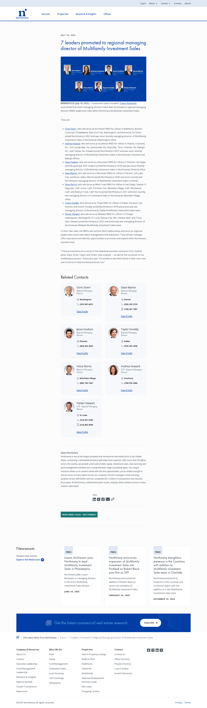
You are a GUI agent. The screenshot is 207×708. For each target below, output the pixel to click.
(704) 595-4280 (130, 383)
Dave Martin (71, 173)
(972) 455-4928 (130, 345)
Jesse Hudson (71, 162)
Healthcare (87, 664)
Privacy (178, 702)
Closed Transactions (26, 686)
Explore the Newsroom (28, 559)
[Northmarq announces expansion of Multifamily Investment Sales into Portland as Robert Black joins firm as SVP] (125, 574)
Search (187, 3)
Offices (107, 14)
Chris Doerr (71, 128)
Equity (52, 659)
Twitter (161, 650)
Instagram (152, 650)
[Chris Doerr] (84, 287)
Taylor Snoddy (72, 202)
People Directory (122, 664)
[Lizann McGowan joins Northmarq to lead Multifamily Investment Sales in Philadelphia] (80, 572)
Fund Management (58, 664)
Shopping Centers (91, 691)
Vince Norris (71, 184)
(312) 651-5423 (86, 420)
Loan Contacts (121, 668)
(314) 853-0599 (86, 424)
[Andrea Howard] (131, 366)
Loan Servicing (56, 673)
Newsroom (21, 691)
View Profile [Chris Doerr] (82, 311)
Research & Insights (86, 14)
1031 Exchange (56, 678)
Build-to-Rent (88, 659)
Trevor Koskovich (128, 103)
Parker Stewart (72, 213)
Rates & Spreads (24, 682)
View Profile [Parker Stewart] (82, 431)
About (152, 3)
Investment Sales (57, 668)
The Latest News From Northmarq (40, 637)
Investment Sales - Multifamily (79, 514)
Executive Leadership (26, 664)
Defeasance (55, 683)
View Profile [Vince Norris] (82, 390)
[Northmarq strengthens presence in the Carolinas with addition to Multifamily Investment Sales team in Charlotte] (169, 576)
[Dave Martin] (128, 287)
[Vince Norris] (84, 366)
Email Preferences (123, 673)
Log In (143, 3)
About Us (21, 654)
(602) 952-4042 (86, 345)
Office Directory (122, 659)
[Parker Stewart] (86, 403)
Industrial (86, 668)
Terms (187, 702)
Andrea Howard (72, 143)
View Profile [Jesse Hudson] (82, 353)
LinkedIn (157, 650)
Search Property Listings (94, 654)
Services (46, 14)
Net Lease (87, 686)
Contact (177, 3)
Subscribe (149, 622)
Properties (63, 14)
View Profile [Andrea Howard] (127, 390)
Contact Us (119, 654)
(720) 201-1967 (130, 309)
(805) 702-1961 (86, 383)
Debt (51, 654)
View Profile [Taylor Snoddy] (127, 353)
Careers (164, 3)
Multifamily (87, 673)
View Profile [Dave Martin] (127, 316)
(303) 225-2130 (130, 304)
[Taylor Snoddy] (130, 329)
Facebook (148, 650)
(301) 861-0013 (86, 304)
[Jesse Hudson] (85, 329)
